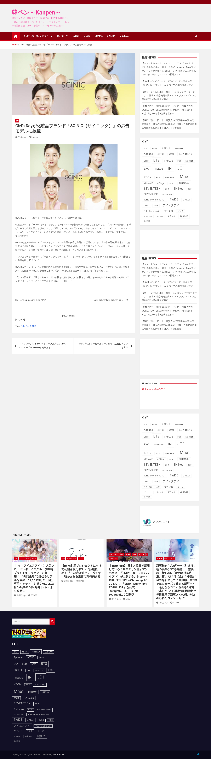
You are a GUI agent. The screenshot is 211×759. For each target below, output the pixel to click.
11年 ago (21, 137)
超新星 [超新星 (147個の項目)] (184, 216)
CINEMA (111, 36)
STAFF (32, 595)
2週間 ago (20, 595)
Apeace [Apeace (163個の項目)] (148, 154)
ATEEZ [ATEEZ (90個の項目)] (171, 154)
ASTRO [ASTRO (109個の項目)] (161, 154)
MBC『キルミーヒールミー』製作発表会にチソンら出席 (103, 345)
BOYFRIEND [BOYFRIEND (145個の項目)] (185, 153)
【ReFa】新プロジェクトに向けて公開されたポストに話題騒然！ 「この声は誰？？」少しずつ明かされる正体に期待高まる (81, 571)
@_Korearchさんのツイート (155, 389)
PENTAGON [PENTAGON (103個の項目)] (184, 183)
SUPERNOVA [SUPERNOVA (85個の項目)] (167, 194)
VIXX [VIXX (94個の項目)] (156, 206)
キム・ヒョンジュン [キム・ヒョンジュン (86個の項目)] (152, 211)
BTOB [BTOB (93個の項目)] (146, 161)
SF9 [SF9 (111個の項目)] (167, 189)
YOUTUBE (113, 558)
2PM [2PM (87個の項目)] (145, 149)
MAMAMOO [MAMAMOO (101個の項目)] (170, 177)
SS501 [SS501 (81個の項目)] (190, 189)
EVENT (76, 36)
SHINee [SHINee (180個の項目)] (178, 188)
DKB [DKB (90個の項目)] (179, 161)
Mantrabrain (58, 754)
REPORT (61, 36)
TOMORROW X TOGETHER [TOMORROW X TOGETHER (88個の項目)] (154, 200)
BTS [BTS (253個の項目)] (156, 160)
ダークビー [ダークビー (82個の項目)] (148, 216)
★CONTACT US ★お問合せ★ (38, 36)
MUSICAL (124, 36)
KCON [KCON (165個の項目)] (147, 177)
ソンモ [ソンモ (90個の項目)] (180, 211)
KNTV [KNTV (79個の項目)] (158, 178)
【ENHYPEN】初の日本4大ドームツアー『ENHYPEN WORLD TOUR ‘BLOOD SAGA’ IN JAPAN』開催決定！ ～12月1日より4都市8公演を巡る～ (168, 110)
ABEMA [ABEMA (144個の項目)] (166, 148)
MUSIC (87, 36)
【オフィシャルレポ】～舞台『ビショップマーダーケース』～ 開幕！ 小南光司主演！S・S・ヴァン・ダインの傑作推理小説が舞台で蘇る (169, 96)
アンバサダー (24, 558)
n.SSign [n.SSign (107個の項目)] (160, 183)
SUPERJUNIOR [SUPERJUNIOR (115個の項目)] (151, 194)
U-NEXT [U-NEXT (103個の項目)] (186, 200)
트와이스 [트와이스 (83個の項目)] (147, 221)
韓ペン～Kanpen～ (36, 12)
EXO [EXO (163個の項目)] (146, 168)
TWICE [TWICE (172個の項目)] (174, 199)
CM (17, 121)
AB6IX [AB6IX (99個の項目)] (154, 148)
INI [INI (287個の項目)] (170, 168)
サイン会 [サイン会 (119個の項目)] (168, 211)
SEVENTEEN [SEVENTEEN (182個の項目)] (152, 188)
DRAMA (99, 36)
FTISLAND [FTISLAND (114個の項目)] (159, 169)
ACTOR (159, 558)
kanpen (33, 137)
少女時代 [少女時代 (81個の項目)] (160, 216)
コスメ (33, 558)
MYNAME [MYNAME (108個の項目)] (148, 183)
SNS (134, 555)
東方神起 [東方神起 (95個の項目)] (171, 216)
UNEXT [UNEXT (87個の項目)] (146, 206)
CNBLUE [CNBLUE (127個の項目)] (168, 160)
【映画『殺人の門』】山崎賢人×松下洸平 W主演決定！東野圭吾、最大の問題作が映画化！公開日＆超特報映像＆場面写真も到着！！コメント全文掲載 (169, 124)
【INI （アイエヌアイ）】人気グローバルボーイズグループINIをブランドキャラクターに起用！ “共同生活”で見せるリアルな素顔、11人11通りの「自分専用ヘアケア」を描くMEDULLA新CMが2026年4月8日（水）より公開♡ (34, 578)
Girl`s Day (25, 326)
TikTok (141, 555)
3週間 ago (67, 581)
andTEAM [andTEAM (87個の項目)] (179, 149)
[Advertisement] (70, 293)
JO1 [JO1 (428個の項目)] (181, 168)
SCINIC (33, 326)
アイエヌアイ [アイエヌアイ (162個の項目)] (171, 205)
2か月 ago (115, 599)
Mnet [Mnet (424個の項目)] (185, 176)
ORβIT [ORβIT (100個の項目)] (171, 183)
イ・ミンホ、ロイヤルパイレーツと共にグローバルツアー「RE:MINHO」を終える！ (43, 345)
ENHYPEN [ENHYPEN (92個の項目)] (190, 161)
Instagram (118, 555)
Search (52, 621)
